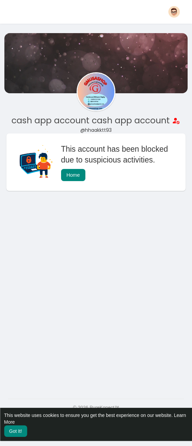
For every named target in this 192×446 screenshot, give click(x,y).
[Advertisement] (96, 250)
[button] (174, 12)
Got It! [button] (15, 431)
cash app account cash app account (91, 120)
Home (73, 175)
